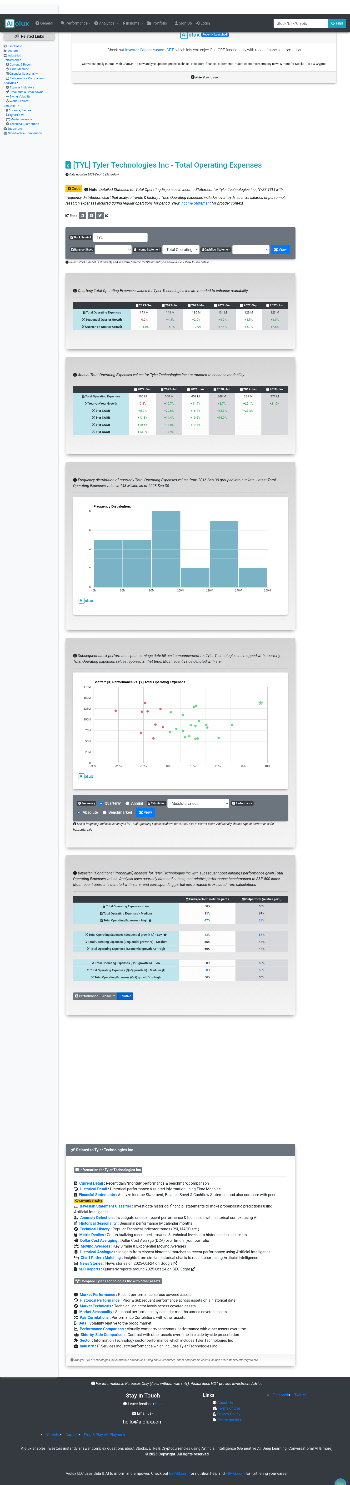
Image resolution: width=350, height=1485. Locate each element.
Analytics (10, 68)
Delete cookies (229, 1405)
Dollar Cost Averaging (98, 1226)
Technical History (95, 1215)
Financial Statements (97, 1180)
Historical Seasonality (98, 1209)
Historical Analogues (97, 1237)
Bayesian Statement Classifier (105, 1192)
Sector (85, 1326)
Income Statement (195, 189)
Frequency (86, 789)
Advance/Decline (20, 96)
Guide (74, 174)
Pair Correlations (94, 1303)
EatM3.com (179, 1459)
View (280, 235)
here (159, 1389)
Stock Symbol (80, 223)
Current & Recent (21, 50)
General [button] (44, 9)
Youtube (53, 1420)
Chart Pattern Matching (101, 1243)
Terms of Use (228, 1394)
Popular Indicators (22, 73)
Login (203, 9)
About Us (224, 1388)
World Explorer (20, 86)
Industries (14, 41)
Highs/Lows (16, 100)
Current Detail (91, 1169)
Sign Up (183, 9)
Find (337, 9)
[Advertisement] (180, 110)
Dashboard (14, 32)
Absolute (108, 982)
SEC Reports (89, 1255)
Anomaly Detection (96, 1203)
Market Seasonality (95, 1297)
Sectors (12, 36)
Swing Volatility (20, 82)
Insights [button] (131, 9)
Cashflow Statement (216, 235)
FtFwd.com (235, 1459)
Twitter (300, 1380)
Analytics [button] (104, 9)
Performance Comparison (27, 64)
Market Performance (97, 1280)
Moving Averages (95, 1232)
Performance (12, 45)
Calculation (156, 789)
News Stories (91, 1249)
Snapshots (14, 114)
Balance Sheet (82, 235)
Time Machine (19, 55)
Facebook (281, 1380)
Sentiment (10, 91)
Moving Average (21, 105)
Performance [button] (74, 9)
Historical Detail (93, 1174)
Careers (72, 1420)
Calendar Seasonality (23, 59)
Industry (87, 1332)
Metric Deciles (91, 1220)
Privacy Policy (228, 1400)
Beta (82, 1309)
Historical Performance (100, 1286)
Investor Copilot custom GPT (149, 35)
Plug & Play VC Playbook (104, 1420)
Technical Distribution (24, 109)
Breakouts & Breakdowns (27, 77)
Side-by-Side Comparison (25, 119)
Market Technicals (95, 1292)
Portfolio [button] (157, 9)
